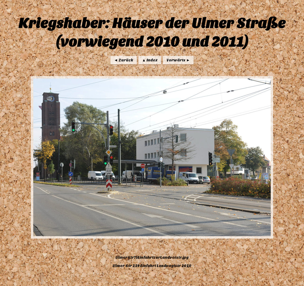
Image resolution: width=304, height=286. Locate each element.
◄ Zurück (123, 60)
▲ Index (150, 60)
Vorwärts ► (178, 60)
